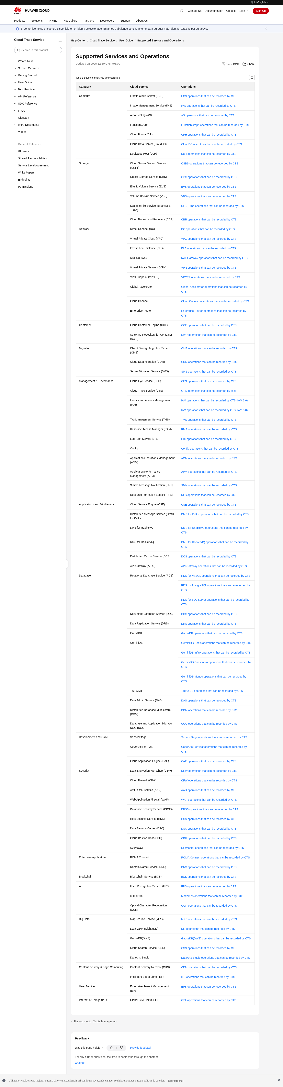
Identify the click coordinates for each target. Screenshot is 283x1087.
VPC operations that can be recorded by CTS (208, 238)
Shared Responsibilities (32, 158)
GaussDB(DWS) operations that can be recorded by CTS (216, 938)
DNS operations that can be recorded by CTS (209, 867)
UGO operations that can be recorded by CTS (209, 723)
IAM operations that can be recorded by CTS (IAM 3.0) (214, 400)
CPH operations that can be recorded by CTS (209, 134)
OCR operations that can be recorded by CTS (209, 905)
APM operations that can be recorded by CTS (209, 471)
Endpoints (24, 179)
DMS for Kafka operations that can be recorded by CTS (215, 514)
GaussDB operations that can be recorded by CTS (212, 633)
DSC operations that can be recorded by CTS (209, 828)
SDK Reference (27, 103)
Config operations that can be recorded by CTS (210, 448)
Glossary (23, 117)
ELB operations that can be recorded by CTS (208, 248)
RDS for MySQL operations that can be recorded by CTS (215, 575)
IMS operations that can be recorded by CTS (208, 105)
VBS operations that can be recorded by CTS (208, 196)
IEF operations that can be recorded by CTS (208, 977)
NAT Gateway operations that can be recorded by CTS (214, 258)
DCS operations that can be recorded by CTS (209, 556)
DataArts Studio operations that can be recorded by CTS (215, 957)
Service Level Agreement (33, 165)
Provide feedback (140, 1047)
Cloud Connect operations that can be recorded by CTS (215, 301)
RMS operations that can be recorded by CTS (209, 429)
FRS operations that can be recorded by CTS (208, 886)
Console (231, 10)
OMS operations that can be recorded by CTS (209, 348)
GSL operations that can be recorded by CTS (208, 1000)
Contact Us (194, 10)
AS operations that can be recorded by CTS (207, 115)
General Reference (29, 144)
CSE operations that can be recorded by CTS (208, 504)
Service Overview (29, 68)
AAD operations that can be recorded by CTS (208, 790)
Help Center (78, 40)
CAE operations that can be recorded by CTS (208, 761)
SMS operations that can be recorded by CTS (209, 371)
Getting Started (27, 75)
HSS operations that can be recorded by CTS (208, 819)
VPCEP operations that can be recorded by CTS (210, 277)
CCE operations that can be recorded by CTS (209, 325)
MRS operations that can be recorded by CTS (209, 919)
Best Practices (27, 89)
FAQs (21, 110)
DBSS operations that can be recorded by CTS (209, 809)
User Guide (25, 82)
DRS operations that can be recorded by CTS (209, 623)
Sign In (244, 10)
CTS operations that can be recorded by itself (208, 390)
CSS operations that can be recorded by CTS (208, 948)
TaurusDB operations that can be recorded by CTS (212, 690)
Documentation (214, 10)
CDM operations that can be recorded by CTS (209, 362)
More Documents (28, 124)
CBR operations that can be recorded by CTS (209, 219)
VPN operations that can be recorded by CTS (208, 267)
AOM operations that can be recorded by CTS (209, 458)
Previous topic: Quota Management (95, 1021)
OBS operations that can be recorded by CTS (209, 177)
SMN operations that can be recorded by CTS (209, 485)
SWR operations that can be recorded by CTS (209, 334)
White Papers (26, 172)
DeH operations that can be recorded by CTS (208, 153)
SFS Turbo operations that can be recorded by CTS (212, 205)
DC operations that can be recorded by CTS (208, 229)
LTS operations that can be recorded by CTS (208, 439)
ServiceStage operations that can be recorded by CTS (214, 737)
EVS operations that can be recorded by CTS (208, 186)
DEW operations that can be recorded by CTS (209, 770)
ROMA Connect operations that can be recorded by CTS (215, 857)
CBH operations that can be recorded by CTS (209, 838)
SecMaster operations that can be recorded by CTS (212, 847)
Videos (22, 131)
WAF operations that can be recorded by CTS (209, 799)
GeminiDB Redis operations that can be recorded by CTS (216, 642)
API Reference (27, 96)
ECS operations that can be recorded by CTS (208, 96)
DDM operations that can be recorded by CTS (209, 710)
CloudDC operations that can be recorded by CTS (211, 144)
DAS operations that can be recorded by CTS (208, 700)
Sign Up (261, 10)
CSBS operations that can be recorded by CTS (209, 163)
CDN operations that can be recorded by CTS (209, 967)
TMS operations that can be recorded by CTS (209, 419)
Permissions (25, 186)
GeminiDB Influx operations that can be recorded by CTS (216, 652)
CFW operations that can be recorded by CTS (209, 780)
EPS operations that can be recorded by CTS (208, 986)
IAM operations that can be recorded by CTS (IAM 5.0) (214, 410)
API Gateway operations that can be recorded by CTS (214, 566)
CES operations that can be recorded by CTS (208, 381)
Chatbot (80, 1062)
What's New (25, 61)
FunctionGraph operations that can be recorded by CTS (215, 125)
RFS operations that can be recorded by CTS (208, 495)
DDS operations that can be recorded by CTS (209, 614)
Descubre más (176, 1080)
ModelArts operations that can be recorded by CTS (212, 896)
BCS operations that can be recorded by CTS (208, 876)
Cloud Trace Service (102, 40)
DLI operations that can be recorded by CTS (208, 928)
